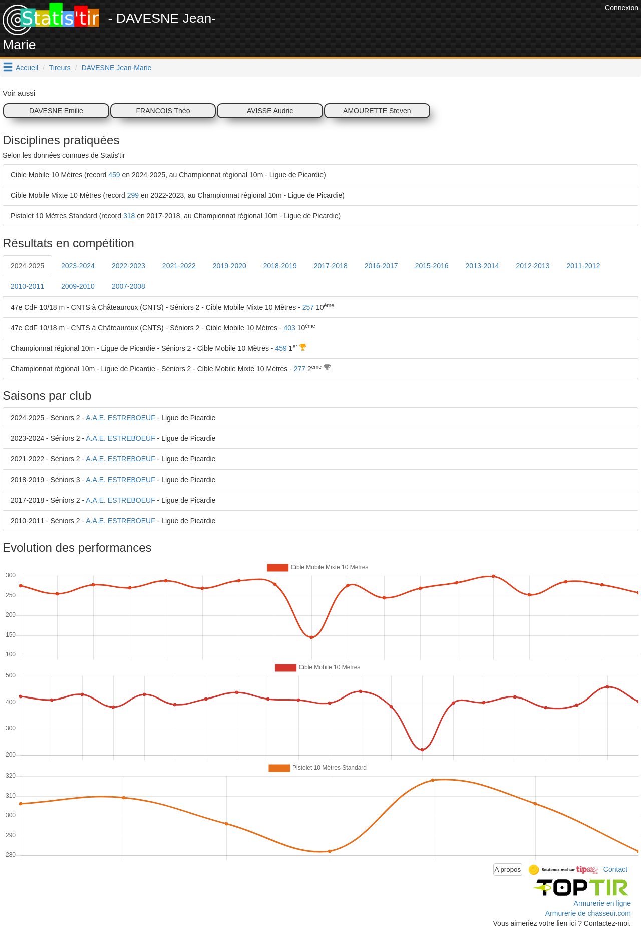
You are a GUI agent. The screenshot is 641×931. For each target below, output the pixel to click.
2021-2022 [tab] (179, 266)
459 (114, 175)
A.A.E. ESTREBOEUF (120, 418)
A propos (508, 869)
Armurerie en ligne (602, 903)
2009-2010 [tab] (78, 286)
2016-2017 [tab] (381, 266)
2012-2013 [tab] (533, 266)
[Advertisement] (420, 25)
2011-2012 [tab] (583, 266)
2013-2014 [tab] (482, 266)
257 (308, 307)
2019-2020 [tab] (229, 266)
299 (133, 195)
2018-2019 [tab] (280, 266)
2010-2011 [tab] (27, 286)
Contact (615, 869)
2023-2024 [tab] (78, 266)
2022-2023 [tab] (128, 266)
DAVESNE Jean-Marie (117, 68)
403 (289, 328)
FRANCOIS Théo (163, 111)
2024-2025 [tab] (27, 266)
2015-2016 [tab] (432, 266)
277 (299, 369)
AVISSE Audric (270, 111)
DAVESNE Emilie (56, 111)
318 (129, 216)
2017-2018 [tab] (331, 266)
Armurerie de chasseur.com (588, 913)
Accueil (27, 68)
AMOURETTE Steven (377, 111)
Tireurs (60, 68)
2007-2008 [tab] (128, 286)
